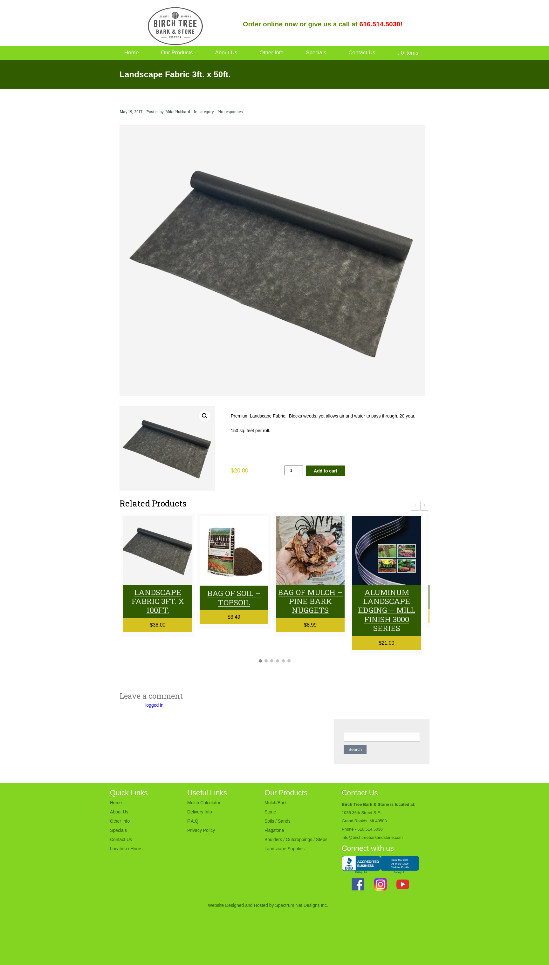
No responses (230, 111)
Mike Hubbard (177, 111)
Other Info (271, 53)
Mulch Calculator (203, 802)
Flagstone (274, 829)
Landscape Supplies (284, 848)
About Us (226, 53)
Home (131, 53)
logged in (154, 704)
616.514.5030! (381, 24)
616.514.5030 (370, 828)
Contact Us (361, 53)
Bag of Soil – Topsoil (234, 597)
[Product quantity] (293, 470)
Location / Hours (126, 848)
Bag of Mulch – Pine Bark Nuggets (310, 601)
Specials (316, 53)
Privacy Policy (201, 829)
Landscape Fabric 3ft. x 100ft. (157, 601)
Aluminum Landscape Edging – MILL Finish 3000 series (386, 610)
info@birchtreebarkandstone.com (372, 836)
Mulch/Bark (275, 802)
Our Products (177, 53)
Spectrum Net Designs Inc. (301, 904)
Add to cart (325, 470)
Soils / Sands (277, 820)
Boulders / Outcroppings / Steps (295, 838)
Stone (270, 811)
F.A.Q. (193, 820)
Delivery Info (199, 811)
